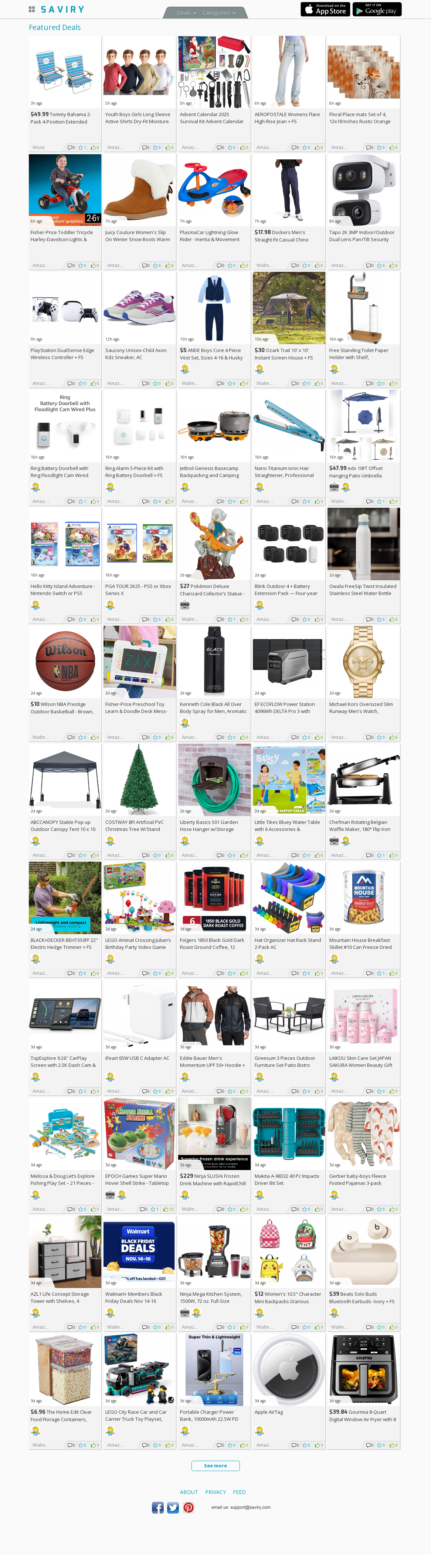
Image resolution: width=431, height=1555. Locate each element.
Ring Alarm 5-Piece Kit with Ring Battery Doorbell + (134, 472)
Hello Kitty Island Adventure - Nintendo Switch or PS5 (63, 589)
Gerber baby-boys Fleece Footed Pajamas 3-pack (357, 1179)
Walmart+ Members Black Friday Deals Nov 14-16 (133, 1297)
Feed (239, 1491)
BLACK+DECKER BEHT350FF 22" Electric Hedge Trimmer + (64, 943)
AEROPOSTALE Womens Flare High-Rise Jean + (287, 118)
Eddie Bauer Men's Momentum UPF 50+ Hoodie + (212, 1065)
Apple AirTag (269, 1412)
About (189, 1491)
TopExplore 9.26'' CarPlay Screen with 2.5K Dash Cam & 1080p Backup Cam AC (63, 1065)
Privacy (215, 1491)
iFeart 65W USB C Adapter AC (137, 1058)
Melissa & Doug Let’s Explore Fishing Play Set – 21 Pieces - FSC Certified (63, 1183)
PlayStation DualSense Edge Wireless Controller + (62, 354)
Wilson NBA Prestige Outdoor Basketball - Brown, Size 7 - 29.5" (62, 711)
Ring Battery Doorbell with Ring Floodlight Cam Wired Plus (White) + (59, 475)
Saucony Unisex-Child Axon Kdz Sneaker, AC (136, 354)
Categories (217, 12)
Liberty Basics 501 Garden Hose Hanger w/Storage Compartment (209, 829)
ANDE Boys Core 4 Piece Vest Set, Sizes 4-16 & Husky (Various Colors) (211, 357)
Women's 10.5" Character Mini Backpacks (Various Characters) (288, 1301)
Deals (184, 12)
